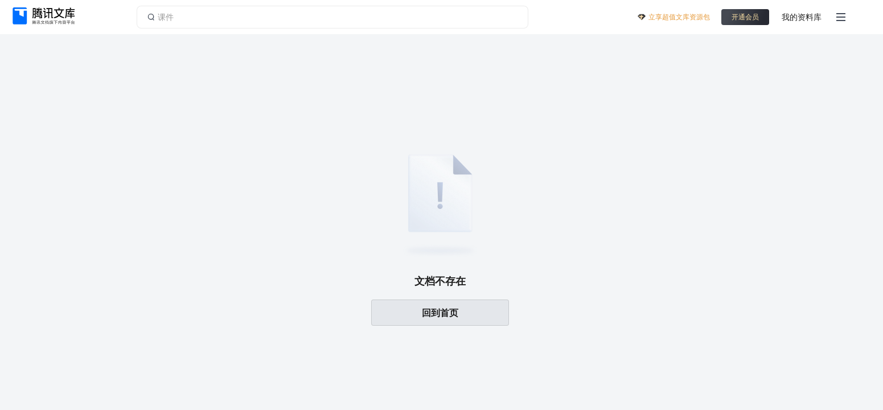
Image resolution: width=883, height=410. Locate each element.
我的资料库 (802, 16)
